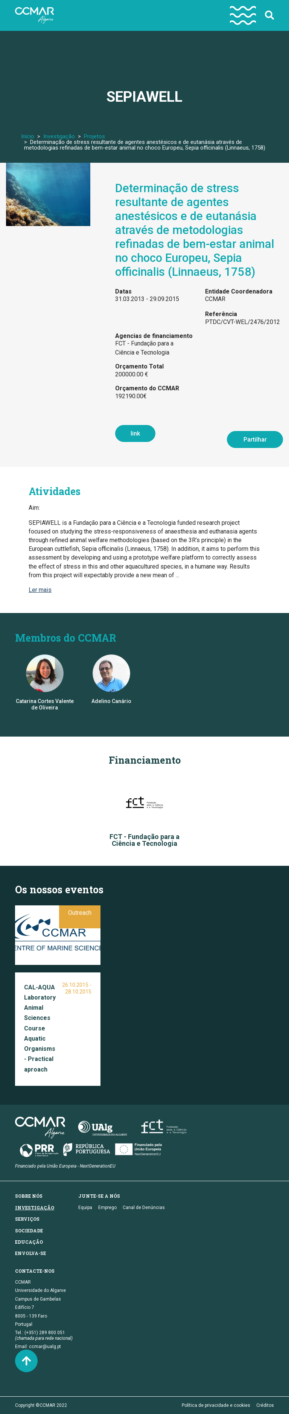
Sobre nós (29, 1195)
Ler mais (40, 589)
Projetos (94, 136)
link (135, 433)
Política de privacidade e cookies (216, 1405)
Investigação (59, 136)
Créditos (265, 1405)
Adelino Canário (111, 701)
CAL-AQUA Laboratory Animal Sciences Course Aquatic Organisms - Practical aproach (40, 1028)
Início (27, 136)
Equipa (85, 1207)
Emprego (107, 1207)
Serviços (27, 1218)
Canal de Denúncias (144, 1207)
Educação (29, 1241)
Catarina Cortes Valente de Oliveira (45, 704)
